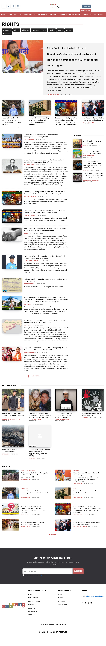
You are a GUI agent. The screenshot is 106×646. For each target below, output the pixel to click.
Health (52, 30)
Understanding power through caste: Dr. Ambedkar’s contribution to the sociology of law (45, 172)
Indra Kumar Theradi (89, 136)
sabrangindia (53, 106)
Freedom (7, 30)
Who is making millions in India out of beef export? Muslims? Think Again (93, 185)
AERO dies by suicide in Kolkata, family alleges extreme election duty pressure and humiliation (46, 241)
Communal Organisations (91, 189)
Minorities (7, 34)
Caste (60, 30)
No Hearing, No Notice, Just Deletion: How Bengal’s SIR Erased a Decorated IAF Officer (45, 269)
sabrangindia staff (62, 431)
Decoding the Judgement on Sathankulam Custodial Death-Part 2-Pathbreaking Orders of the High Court (45, 204)
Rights (58, 126)
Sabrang (85, 431)
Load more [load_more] (35, 390)
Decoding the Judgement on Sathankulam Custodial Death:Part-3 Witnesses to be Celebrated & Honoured (66, 132)
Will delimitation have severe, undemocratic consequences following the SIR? (42, 147)
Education (32, 459)
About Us (86, 6)
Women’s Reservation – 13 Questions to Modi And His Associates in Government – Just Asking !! (34, 520)
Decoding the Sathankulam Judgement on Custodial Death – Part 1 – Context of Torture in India (45, 223)
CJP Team (27, 318)
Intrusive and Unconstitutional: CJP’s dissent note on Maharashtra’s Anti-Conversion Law (45, 335)
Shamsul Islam (25, 537)
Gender (69, 30)
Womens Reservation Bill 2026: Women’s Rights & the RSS (33, 534)
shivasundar (29, 151)
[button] (102, 2)
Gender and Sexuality (28, 515)
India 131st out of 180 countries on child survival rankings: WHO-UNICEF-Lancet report (93, 175)
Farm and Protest (39, 30)
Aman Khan (28, 245)
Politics (84, 126)
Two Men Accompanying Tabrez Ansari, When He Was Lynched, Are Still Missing (39, 429)
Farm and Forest (88, 167)
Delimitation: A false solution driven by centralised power (90, 131)
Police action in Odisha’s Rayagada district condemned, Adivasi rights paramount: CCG (33, 486)
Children (25, 30)
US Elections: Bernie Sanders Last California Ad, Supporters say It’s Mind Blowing (39, 464)
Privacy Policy (41, 586)
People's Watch (60, 138)
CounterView (29, 295)
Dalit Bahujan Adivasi (28, 481)
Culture (84, 424)
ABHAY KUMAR (29, 176)
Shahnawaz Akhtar (31, 272)
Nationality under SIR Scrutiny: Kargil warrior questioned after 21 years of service (12, 132)
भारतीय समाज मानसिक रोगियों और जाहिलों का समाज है (92, 428)
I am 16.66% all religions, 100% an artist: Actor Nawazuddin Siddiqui (65, 428)
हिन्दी (58, 7)
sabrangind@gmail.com (95, 607)
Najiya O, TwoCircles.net (11, 431)
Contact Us (85, 10)
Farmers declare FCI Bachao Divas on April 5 (92, 164)
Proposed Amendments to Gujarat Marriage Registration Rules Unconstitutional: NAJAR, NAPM (44, 362)
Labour (16, 30)
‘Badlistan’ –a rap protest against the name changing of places (13, 428)
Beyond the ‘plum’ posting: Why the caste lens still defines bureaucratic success (39, 132)
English (51, 7)
